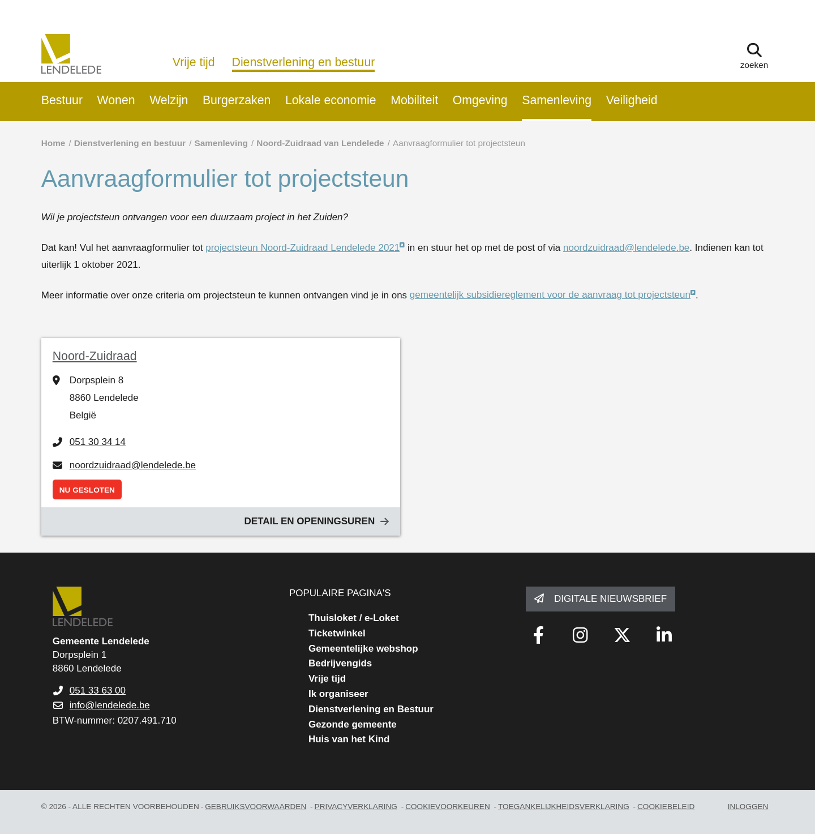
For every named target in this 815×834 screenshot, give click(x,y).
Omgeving (480, 100)
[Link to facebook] (538, 635)
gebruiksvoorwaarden (255, 806)
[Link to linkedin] (663, 635)
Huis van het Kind (349, 739)
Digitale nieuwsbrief (610, 598)
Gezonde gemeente (352, 724)
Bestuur (62, 100)
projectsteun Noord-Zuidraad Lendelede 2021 (302, 247)
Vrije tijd (194, 62)
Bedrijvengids (340, 663)
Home (53, 143)
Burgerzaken (237, 100)
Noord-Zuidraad (95, 356)
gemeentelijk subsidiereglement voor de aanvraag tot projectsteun (550, 294)
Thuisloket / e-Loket (353, 618)
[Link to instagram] (580, 635)
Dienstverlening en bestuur (303, 62)
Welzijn (168, 100)
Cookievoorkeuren (447, 806)
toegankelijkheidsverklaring (563, 806)
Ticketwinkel (337, 633)
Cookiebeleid (665, 806)
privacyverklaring (356, 806)
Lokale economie (330, 100)
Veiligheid (632, 100)
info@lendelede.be (110, 705)
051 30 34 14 (98, 442)
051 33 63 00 (98, 690)
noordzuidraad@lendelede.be (626, 247)
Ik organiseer (338, 693)
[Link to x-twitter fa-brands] (622, 635)
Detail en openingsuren (309, 521)
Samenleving (556, 100)
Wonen (116, 100)
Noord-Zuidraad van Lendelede (320, 143)
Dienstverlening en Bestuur (371, 709)
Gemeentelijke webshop (363, 648)
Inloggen (748, 806)
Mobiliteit (414, 100)
